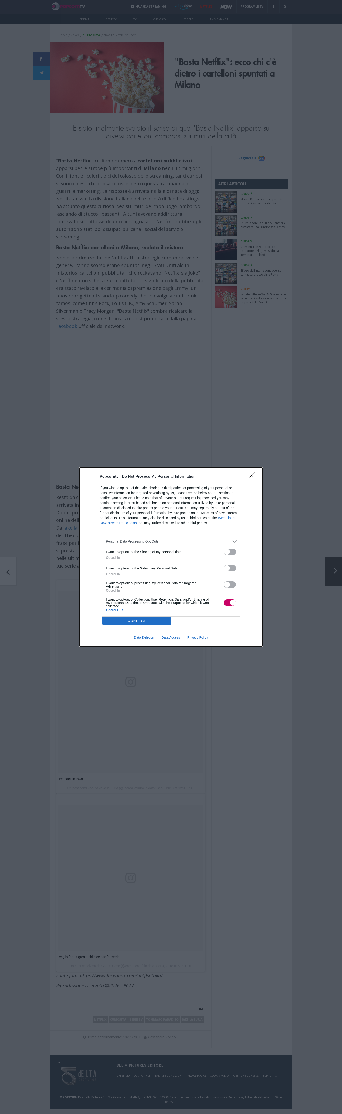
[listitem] (171, 541)
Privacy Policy (197, 637)
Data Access (171, 637)
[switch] (230, 552)
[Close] (253, 476)
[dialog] (171, 557)
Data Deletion (144, 637)
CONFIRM (137, 621)
